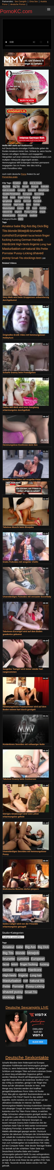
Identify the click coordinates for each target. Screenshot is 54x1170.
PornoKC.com (16, 11)
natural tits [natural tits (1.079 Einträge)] (33, 248)
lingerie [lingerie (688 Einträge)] (34, 244)
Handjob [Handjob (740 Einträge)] (37, 239)
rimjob (42, 212)
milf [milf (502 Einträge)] (23, 248)
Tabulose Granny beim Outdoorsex (19, 779)
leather (36, 204)
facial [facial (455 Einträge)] (31, 235)
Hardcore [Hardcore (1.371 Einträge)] (8, 244)
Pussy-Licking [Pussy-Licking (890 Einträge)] (23, 253)
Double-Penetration (11, 194)
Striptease (22, 215)
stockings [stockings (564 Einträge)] (30, 257)
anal (25, 183)
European (27, 194)
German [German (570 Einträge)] (26, 239)
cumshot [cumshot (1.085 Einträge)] (8, 235)
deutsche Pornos (17, 4)
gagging (36, 197)
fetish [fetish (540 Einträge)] (38, 235)
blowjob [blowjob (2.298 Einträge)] (23, 231)
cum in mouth (9, 190)
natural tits (7, 212)
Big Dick (6, 186)
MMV (20, 219)
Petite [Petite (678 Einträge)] (44, 248)
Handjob (37, 201)
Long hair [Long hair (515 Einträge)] (45, 244)
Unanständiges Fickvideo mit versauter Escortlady (27, 597)
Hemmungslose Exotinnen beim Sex (20, 445)
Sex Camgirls (20, 1)
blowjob (34, 186)
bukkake (45, 186)
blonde (25, 186)
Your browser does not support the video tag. (27, 34)
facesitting (39, 194)
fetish (12, 197)
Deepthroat (43, 190)
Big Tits (16, 186)
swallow (33, 215)
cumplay (21, 190)
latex (28, 204)
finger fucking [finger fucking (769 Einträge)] (29, 964)
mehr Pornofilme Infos (12, 168)
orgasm (18, 212)
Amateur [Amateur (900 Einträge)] (8, 226)
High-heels (18, 204)
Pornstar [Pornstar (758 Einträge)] (7, 253)
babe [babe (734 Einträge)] (17, 226)
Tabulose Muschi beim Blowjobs (18, 527)
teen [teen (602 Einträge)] (39, 257)
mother (43, 208)
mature (20, 208)
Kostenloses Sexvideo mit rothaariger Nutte (24, 744)
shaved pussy (9, 215)
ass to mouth (35, 183)
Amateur (17, 183)
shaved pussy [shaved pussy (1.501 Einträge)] (13, 992)
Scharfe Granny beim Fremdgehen (19, 372)
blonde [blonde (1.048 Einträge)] (12, 231)
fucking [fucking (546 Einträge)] (16, 239)
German (27, 201)
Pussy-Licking (30, 212)
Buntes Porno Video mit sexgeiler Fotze (22, 479)
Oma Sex (33, 1)
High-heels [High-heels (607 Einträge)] (23, 244)
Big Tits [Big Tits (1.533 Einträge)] (8, 953)
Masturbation (8, 208)
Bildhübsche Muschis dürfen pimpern (21, 889)
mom (34, 208)
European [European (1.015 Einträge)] (21, 235)
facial (5, 197)
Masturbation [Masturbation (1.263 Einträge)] (11, 248)
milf (28, 208)
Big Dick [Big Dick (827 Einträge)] (37, 226)
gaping (18, 201)
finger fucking (24, 197)
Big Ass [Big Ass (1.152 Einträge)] (26, 226)
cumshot (32, 190)
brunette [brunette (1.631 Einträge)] (36, 231)
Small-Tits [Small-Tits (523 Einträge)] (17, 257)
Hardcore (7, 204)
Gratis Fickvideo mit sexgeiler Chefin (20, 562)
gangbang (7, 201)
